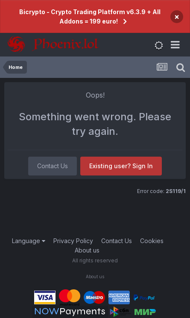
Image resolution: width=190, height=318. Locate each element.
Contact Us (52, 165)
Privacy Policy (73, 240)
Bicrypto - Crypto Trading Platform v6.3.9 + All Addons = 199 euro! (90, 16)
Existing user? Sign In (121, 165)
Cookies (152, 240)
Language (28, 240)
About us (87, 250)
